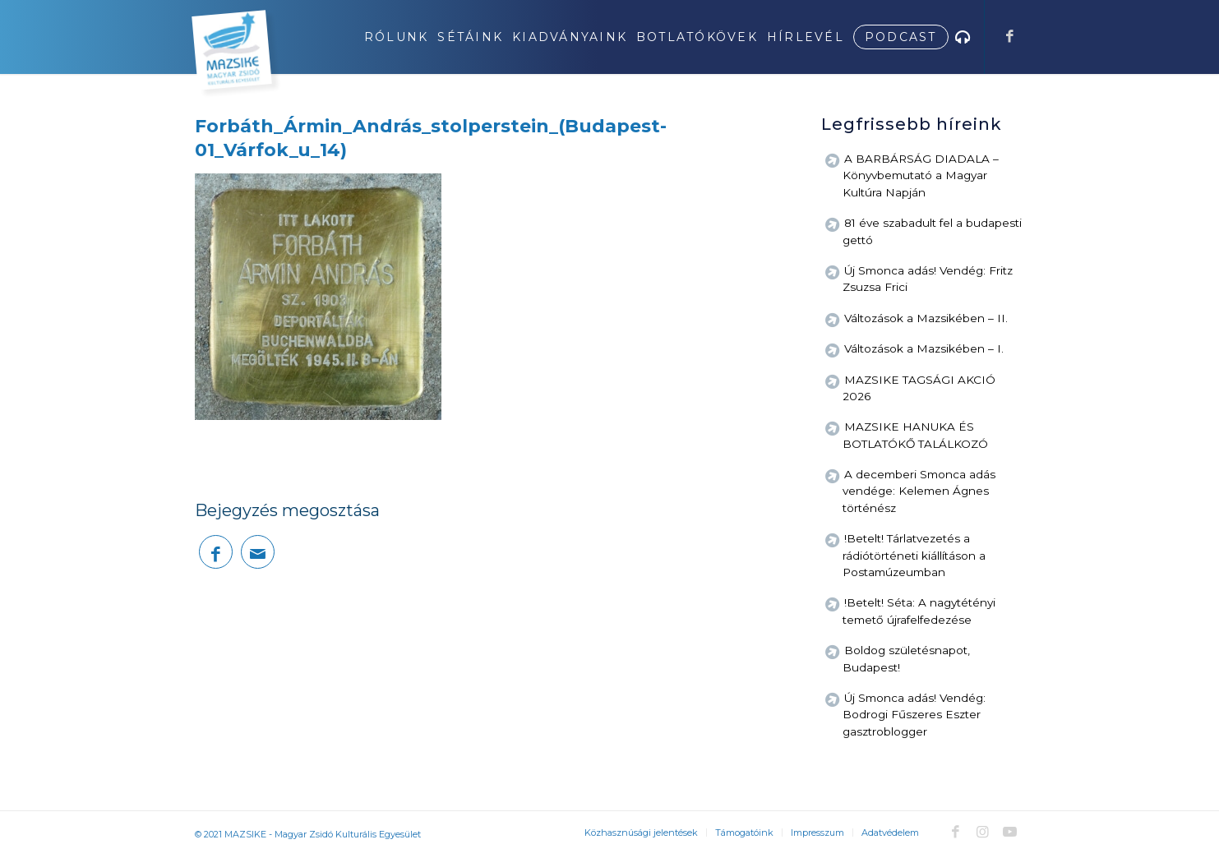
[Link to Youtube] (1010, 831)
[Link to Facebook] (1010, 36)
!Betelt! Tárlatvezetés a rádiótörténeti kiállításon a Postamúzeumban (914, 555)
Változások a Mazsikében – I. (924, 348)
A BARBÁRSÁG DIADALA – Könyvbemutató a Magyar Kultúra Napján (921, 175)
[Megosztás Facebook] (216, 552)
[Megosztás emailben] (258, 552)
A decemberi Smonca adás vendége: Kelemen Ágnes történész (919, 491)
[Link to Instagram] (983, 831)
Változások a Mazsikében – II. (926, 318)
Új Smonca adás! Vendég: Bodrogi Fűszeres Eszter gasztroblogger (914, 714)
